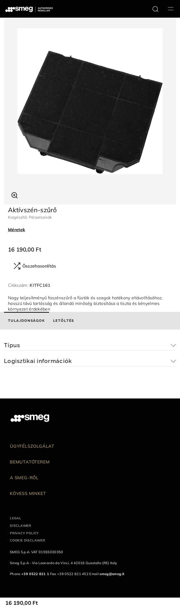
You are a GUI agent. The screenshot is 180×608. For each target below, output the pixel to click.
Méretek (16, 229)
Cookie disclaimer (27, 540)
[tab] (26, 321)
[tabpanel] (90, 101)
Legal (15, 518)
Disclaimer (20, 526)
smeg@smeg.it (111, 574)
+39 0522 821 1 (35, 574)
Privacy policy (24, 533)
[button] (14, 194)
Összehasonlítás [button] (35, 266)
